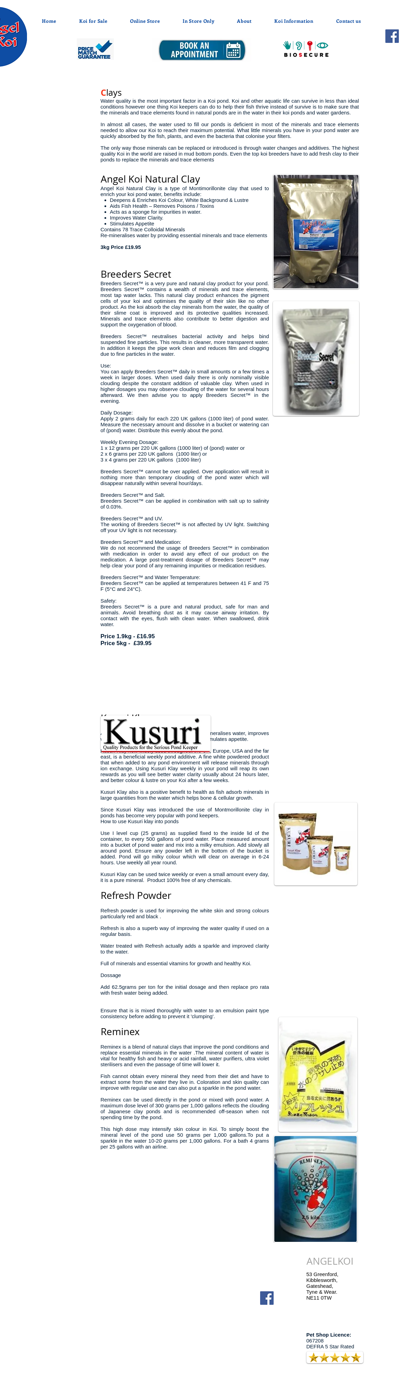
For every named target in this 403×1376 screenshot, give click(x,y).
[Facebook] (392, 36)
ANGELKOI (330, 1261)
